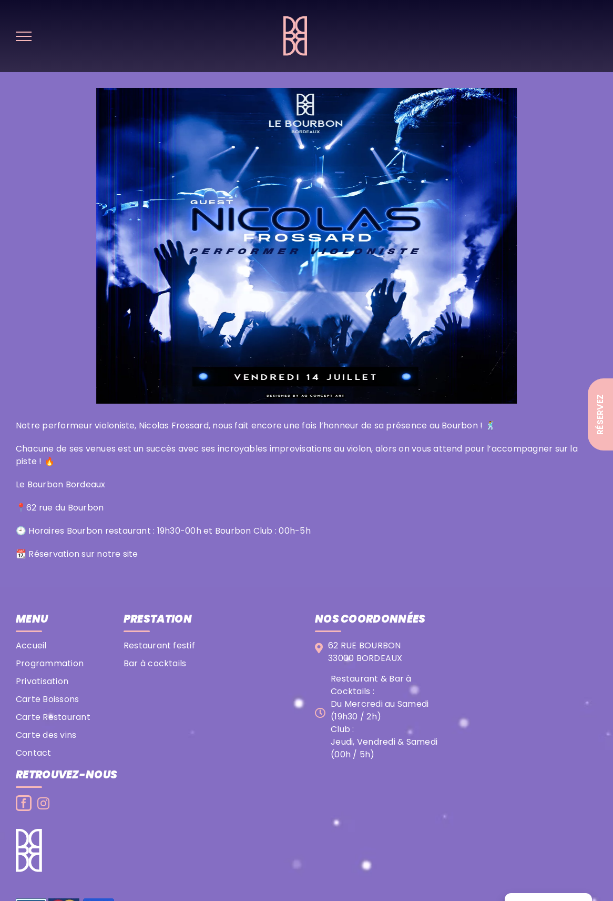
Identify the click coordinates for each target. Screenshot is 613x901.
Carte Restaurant (53, 717)
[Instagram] (43, 803)
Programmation (50, 663)
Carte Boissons (47, 699)
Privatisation (42, 681)
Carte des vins (46, 735)
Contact (34, 753)
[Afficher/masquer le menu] (23, 36)
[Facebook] (24, 803)
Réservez (600, 414)
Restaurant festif (159, 645)
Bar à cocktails (155, 663)
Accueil (31, 645)
